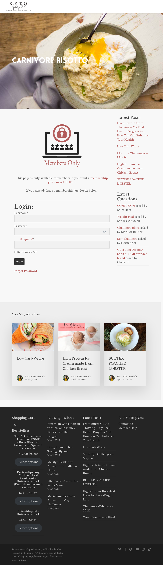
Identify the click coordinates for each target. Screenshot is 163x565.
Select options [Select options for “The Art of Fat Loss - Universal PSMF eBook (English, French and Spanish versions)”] (28, 461)
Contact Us (125, 423)
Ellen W (52, 481)
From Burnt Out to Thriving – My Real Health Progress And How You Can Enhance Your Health (133, 131)
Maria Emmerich (59, 496)
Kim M (52, 423)
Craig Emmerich (58, 447)
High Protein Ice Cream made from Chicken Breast (129, 168)
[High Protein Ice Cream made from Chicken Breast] (79, 354)
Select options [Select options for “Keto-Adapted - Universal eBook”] (28, 528)
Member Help (127, 428)
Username (21, 213)
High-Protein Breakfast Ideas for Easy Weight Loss (99, 495)
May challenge (127, 238)
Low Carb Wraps (128, 146)
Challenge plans (128, 227)
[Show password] (104, 231)
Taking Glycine (57, 451)
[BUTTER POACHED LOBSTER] (125, 354)
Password (20, 226)
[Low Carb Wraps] (33, 354)
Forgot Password (25, 271)
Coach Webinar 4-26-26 (99, 517)
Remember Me (25, 252)
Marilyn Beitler (58, 462)
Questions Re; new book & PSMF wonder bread (132, 254)
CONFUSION (126, 205)
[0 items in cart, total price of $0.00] (15, 425)
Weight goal (125, 216)
